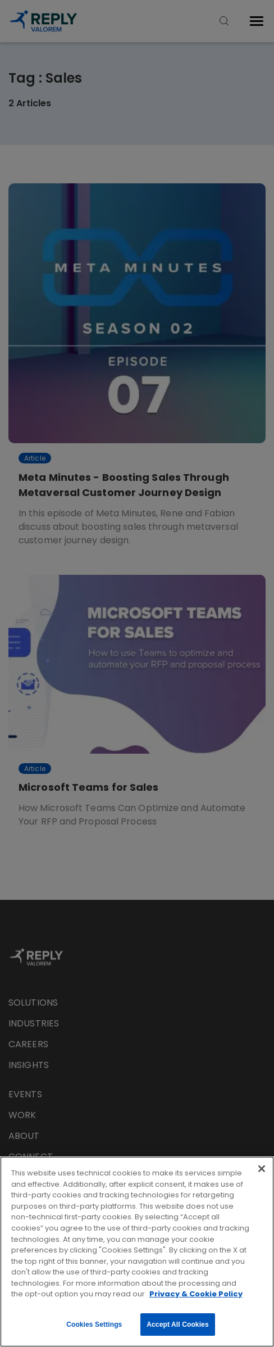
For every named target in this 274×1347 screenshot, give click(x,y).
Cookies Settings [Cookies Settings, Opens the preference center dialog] (94, 1324)
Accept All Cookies (177, 1324)
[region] (137, 1251)
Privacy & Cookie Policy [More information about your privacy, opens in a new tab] (196, 1294)
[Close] (261, 1168)
